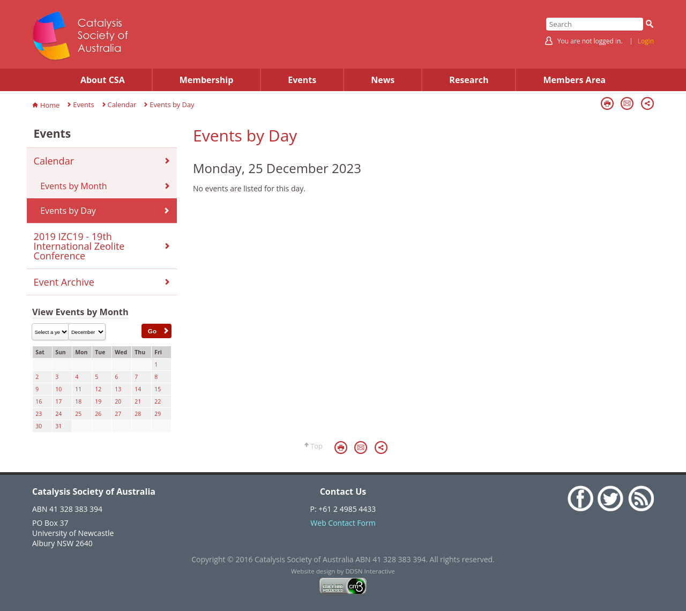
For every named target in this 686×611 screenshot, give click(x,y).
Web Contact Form (342, 523)
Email (627, 103)
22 (157, 401)
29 (157, 414)
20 (118, 401)
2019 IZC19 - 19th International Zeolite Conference (79, 246)
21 (138, 401)
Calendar (122, 104)
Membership (207, 80)
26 (98, 414)
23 (38, 414)
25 (78, 414)
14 (138, 389)
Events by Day (172, 104)
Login (646, 41)
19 (98, 401)
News (382, 80)
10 (58, 389)
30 (38, 426)
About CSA (102, 80)
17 (58, 401)
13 (118, 389)
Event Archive (64, 281)
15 (157, 389)
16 (38, 401)
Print (607, 103)
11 (78, 389)
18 (78, 401)
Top (316, 446)
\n (50, 331)
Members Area (574, 80)
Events (302, 80)
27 (118, 414)
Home (49, 105)
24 (58, 414)
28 (138, 414)
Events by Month (73, 186)
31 (58, 426)
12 (98, 389)
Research (468, 80)
